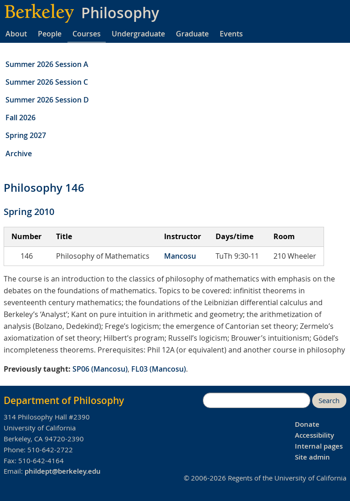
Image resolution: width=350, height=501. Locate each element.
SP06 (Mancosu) (100, 369)
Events (231, 34)
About (16, 34)
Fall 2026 (20, 117)
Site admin (312, 457)
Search (329, 400)
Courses (86, 34)
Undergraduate (138, 34)
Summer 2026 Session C (46, 82)
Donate (307, 424)
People (50, 34)
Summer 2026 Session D (47, 100)
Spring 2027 (25, 135)
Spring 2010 (29, 211)
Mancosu (180, 256)
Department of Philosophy (64, 400)
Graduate (192, 34)
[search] (256, 400)
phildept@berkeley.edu (63, 471)
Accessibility (314, 435)
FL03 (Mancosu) (158, 369)
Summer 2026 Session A (46, 64)
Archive (18, 153)
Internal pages (319, 446)
